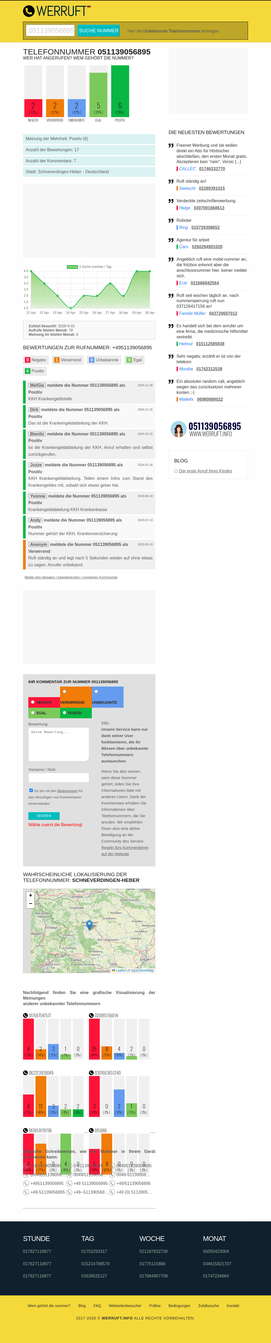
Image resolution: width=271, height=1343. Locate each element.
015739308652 (205, 227)
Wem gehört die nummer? (49, 1306)
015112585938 (210, 344)
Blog (82, 1306)
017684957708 (153, 1276)
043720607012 (223, 313)
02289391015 (212, 188)
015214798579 (95, 1264)
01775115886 (152, 1264)
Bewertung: (58, 741)
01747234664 (216, 1276)
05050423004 (216, 1251)
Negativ (41, 702)
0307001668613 (209, 208)
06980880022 (210, 399)
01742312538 (209, 369)
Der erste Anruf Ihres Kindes (205, 471)
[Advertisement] (89, 220)
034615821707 (217, 1264)
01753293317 (94, 1251)
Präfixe (155, 1306)
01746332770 (212, 169)
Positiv (72, 713)
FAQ (97, 1306)
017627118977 (37, 1251)
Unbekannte (104, 697)
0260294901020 (207, 247)
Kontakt (233, 1306)
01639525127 (94, 1276)
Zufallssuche (208, 1306)
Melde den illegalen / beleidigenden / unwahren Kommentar (71, 577)
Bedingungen (67, 791)
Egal (38, 713)
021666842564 (205, 283)
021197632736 (153, 1251)
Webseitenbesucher (125, 1306)
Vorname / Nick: (58, 775)
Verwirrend (72, 697)
